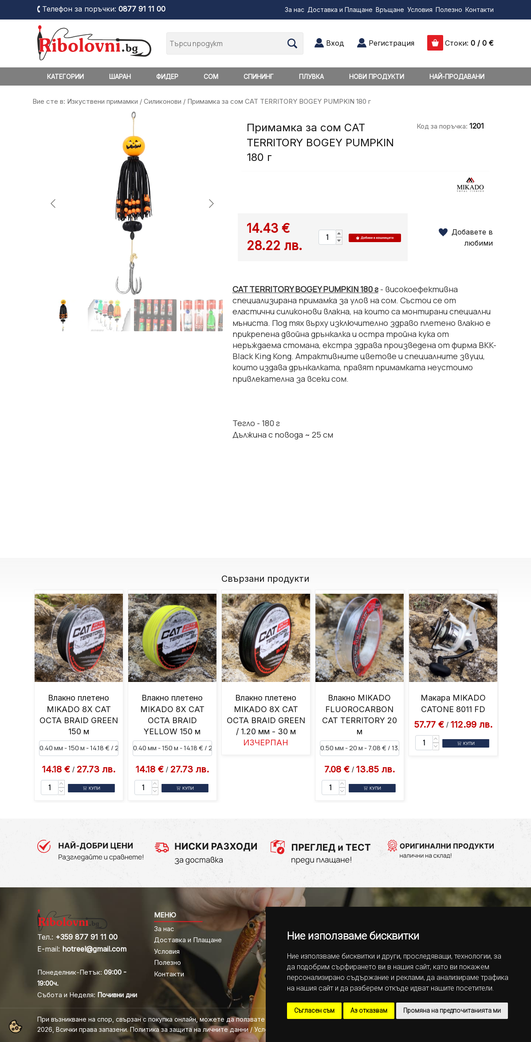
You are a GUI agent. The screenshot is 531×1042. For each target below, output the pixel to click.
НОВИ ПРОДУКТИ (376, 76)
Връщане (390, 9)
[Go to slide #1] (63, 315)
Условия (420, 9)
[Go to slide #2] (109, 315)
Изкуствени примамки (102, 101)
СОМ (211, 76)
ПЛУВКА (311, 76)
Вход (335, 43)
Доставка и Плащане (340, 9)
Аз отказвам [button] (368, 1010)
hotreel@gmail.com (94, 948)
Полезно (449, 9)
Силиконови (162, 101)
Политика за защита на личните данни (189, 1029)
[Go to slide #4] (201, 315)
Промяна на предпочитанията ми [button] (452, 1010)
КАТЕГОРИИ (65, 76)
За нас (294, 9)
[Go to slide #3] (155, 315)
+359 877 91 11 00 (86, 936)
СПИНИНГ (259, 76)
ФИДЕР (167, 76)
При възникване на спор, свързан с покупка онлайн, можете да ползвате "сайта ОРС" (171, 1019)
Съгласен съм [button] (314, 1010)
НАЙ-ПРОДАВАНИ (456, 76)
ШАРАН (120, 76)
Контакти (479, 9)
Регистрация (391, 43)
